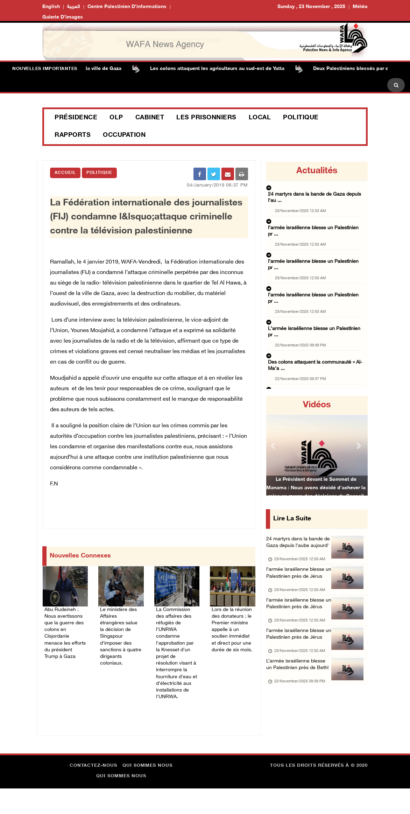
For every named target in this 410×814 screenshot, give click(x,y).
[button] (273, 446)
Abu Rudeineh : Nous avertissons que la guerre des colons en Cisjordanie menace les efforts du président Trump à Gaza (64, 645)
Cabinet (149, 118)
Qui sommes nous (147, 791)
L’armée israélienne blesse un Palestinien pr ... (315, 275)
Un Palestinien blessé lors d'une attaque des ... (315, 375)
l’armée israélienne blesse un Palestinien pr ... (314, 210)
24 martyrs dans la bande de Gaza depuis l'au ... (316, 189)
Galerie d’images (62, 17)
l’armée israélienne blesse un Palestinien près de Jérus (299, 589)
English (51, 7)
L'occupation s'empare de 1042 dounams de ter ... (314, 353)
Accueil (65, 172)
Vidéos (317, 405)
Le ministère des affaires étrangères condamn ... (316, 325)
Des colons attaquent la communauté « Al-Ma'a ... (314, 303)
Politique (301, 118)
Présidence (76, 118)
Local (260, 118)
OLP (116, 118)
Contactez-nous (93, 791)
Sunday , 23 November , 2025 (311, 7)
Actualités (316, 171)
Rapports (73, 135)
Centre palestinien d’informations (127, 7)
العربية (73, 7)
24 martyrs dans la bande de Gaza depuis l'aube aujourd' (298, 548)
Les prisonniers (206, 118)
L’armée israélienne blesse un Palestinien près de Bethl (299, 713)
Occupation (124, 135)
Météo (360, 7)
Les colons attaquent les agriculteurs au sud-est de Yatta (223, 69)
